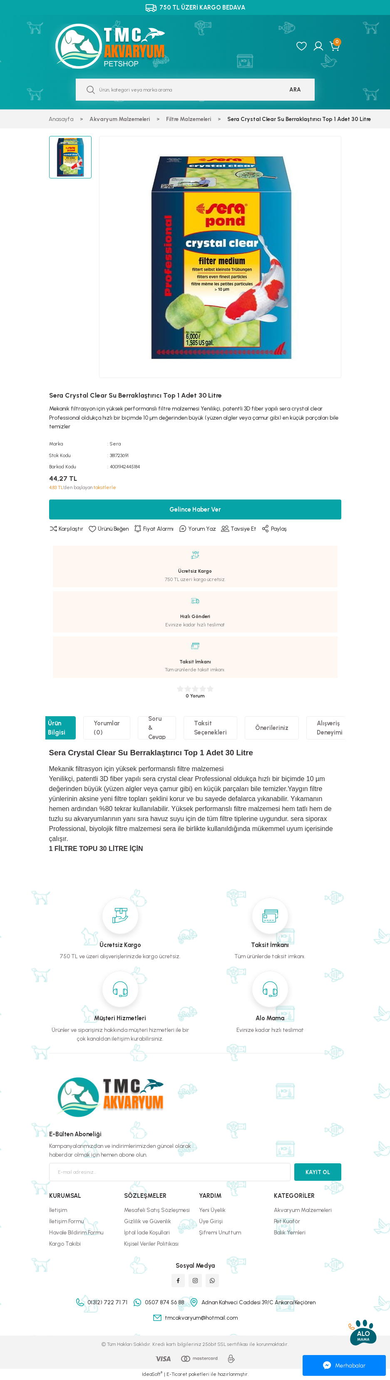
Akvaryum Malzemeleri (303, 1210)
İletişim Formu (66, 1221)
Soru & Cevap (157, 727)
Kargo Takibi (65, 1243)
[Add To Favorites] (108, 529)
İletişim (58, 1210)
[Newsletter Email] (170, 1172)
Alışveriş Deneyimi (330, 728)
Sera (115, 444)
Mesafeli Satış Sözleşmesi (157, 1210)
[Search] (195, 90)
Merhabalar (344, 1365)
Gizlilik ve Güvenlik (147, 1221)
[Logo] (119, 46)
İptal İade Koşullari (147, 1232)
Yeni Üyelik (212, 1210)
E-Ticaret (176, 1374)
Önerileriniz (271, 728)
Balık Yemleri (290, 1232)
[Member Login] (318, 46)
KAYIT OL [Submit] (318, 1172)
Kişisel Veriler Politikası (151, 1243)
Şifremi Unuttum (220, 1232)
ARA (295, 89)
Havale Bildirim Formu (76, 1232)
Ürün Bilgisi (56, 728)
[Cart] (335, 46)
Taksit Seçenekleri (210, 728)
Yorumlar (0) (107, 728)
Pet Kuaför (287, 1221)
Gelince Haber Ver (195, 509)
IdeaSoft (152, 1374)
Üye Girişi (211, 1221)
